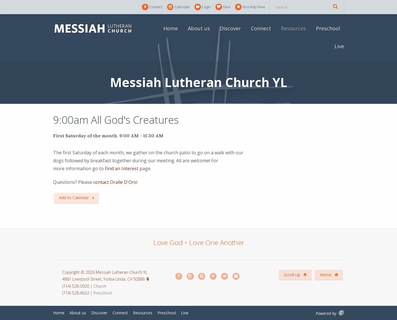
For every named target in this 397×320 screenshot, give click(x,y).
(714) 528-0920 (76, 286)
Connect (261, 28)
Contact (152, 7)
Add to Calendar (74, 197)
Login (202, 7)
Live (339, 46)
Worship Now (250, 7)
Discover (230, 28)
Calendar (178, 7)
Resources (293, 28)
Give (222, 7)
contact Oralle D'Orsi (114, 182)
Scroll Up (295, 274)
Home (170, 28)
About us (199, 28)
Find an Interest (121, 168)
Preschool (328, 28)
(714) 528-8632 (75, 293)
